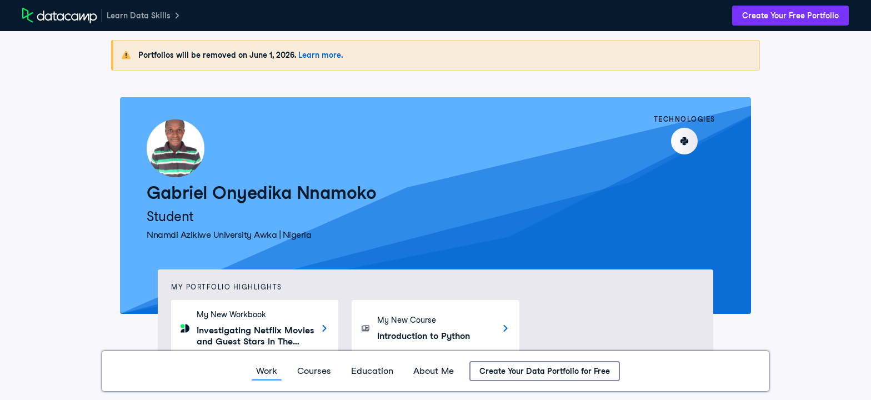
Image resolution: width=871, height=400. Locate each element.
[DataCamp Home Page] (59, 15)
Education (372, 371)
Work (266, 371)
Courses (314, 371)
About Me (433, 371)
